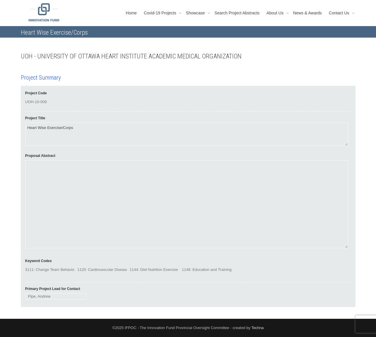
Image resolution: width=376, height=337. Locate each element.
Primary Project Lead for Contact (52, 289)
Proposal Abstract (40, 156)
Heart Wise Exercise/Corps (186, 134)
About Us (275, 13)
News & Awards (307, 13)
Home (131, 13)
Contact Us (339, 13)
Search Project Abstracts (237, 13)
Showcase (196, 13)
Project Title (35, 118)
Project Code (36, 93)
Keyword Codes (38, 261)
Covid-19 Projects (160, 13)
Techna (257, 328)
